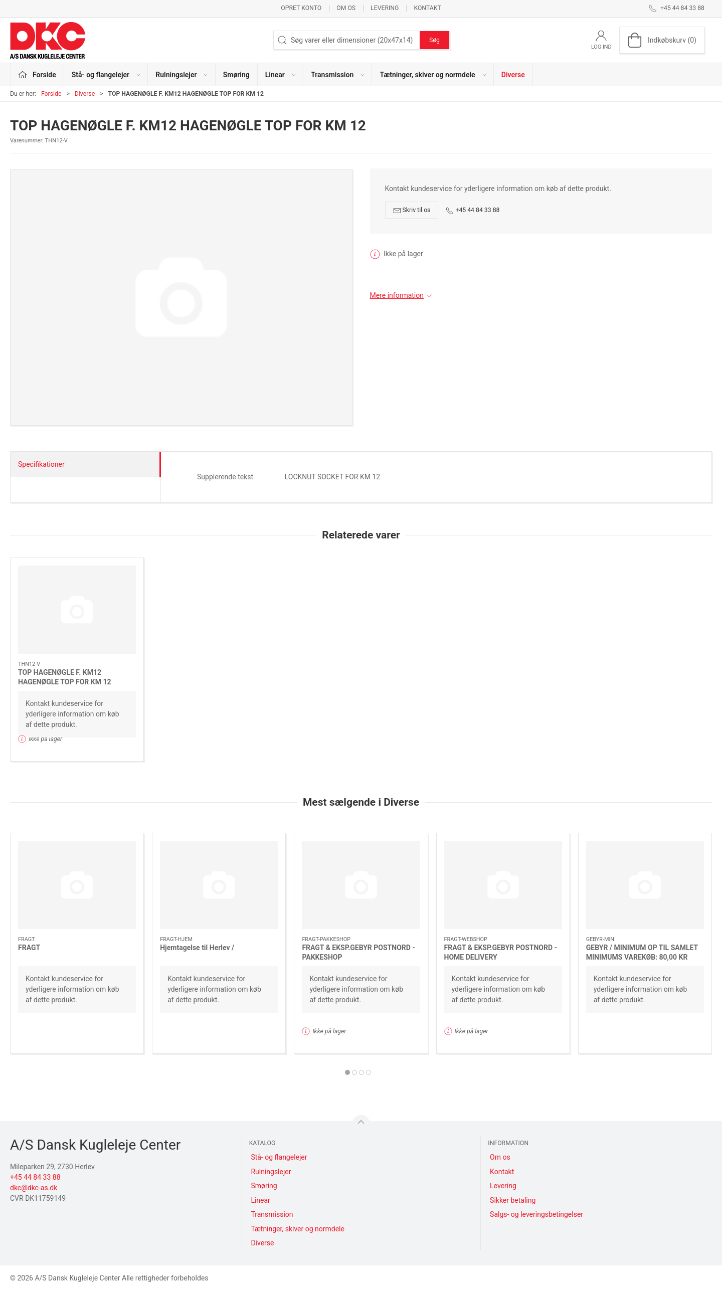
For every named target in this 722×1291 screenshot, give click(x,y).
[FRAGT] (77, 885)
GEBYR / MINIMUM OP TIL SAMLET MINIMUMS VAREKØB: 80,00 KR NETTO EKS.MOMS (642, 957)
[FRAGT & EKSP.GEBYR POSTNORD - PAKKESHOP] (361, 885)
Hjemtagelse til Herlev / (197, 947)
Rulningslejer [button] (182, 75)
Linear (260, 1200)
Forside (51, 93)
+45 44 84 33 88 (472, 211)
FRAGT (29, 947)
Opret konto (301, 8)
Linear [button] (281, 75)
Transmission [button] (338, 75)
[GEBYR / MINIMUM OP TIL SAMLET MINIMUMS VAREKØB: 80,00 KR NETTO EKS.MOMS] (645, 885)
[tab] (347, 1072)
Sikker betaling (512, 1200)
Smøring (236, 75)
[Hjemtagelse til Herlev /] (219, 885)
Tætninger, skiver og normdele (297, 1229)
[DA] (47, 40)
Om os (345, 8)
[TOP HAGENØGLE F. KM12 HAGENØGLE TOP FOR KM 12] (77, 610)
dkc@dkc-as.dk (33, 1188)
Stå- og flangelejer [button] (107, 75)
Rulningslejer (271, 1172)
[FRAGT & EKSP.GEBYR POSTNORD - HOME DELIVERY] (503, 885)
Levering (385, 8)
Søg (434, 40)
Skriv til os (412, 211)
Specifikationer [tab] (41, 464)
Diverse (513, 75)
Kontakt (427, 8)
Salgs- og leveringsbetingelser (536, 1214)
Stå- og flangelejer (279, 1157)
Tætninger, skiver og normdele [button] (433, 75)
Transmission (272, 1214)
